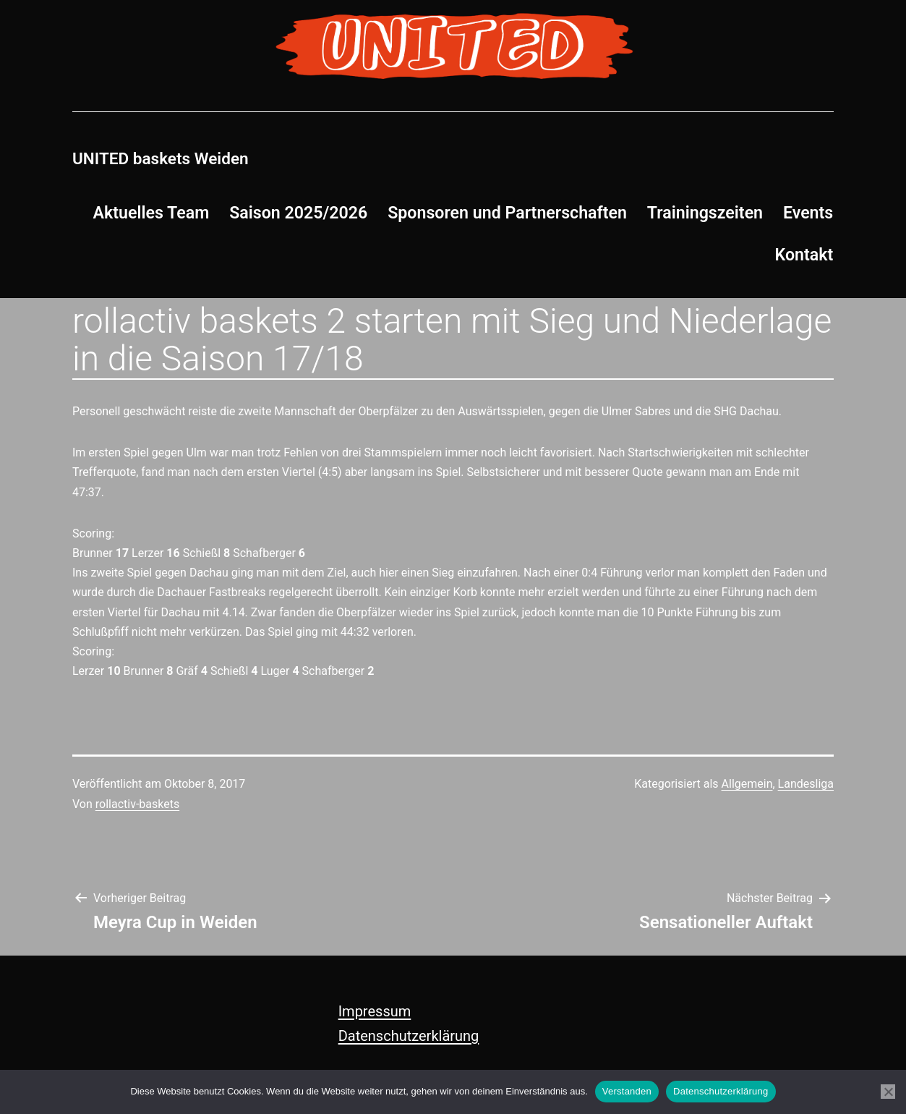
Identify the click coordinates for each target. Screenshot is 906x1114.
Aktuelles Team (151, 213)
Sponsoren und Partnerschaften (507, 213)
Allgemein (747, 784)
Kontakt (804, 255)
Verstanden (626, 1091)
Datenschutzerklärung (408, 1036)
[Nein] (888, 1091)
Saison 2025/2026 (298, 213)
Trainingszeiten (705, 213)
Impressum (374, 1011)
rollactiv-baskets (137, 804)
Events (808, 213)
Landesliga (806, 784)
